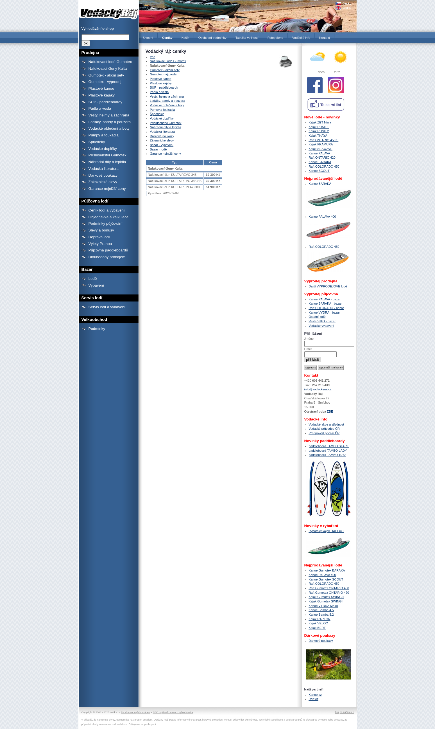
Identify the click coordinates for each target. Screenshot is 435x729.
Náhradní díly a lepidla (107, 162)
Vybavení (96, 285)
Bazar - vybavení (161, 145)
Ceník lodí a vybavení (107, 210)
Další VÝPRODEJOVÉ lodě (328, 286)
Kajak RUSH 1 (319, 127)
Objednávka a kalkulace (109, 217)
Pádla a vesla (100, 108)
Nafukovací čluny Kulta (108, 68)
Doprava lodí (99, 237)
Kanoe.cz (315, 694)
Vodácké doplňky (103, 149)
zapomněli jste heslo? (331, 367)
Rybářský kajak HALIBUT (326, 531)
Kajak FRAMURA (321, 144)
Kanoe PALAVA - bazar (325, 299)
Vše (152, 56)
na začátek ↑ (347, 712)
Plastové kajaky (102, 95)
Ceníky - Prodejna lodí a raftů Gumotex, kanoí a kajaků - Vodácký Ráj (109, 10)
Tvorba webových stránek (135, 712)
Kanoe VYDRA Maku (323, 606)
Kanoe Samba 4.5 (321, 610)
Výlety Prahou (100, 244)
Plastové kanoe (101, 88)
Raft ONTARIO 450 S (323, 140)
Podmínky (97, 329)
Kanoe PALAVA (319, 153)
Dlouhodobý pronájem (107, 257)
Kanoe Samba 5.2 (321, 614)
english (347, 7)
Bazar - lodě (158, 149)
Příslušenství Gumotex (107, 155)
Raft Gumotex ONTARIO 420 (329, 592)
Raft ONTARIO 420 (322, 157)
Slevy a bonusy (101, 230)
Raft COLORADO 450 (324, 166)
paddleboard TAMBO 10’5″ (327, 454)
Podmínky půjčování (106, 223)
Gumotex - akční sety (106, 75)
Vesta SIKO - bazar (322, 321)
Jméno (309, 338)
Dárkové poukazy (103, 175)
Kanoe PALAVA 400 (322, 216)
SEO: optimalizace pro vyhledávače (173, 712)
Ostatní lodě (317, 316)
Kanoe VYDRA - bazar (324, 312)
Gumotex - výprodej (105, 82)
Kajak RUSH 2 (319, 131)
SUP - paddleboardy (106, 102)
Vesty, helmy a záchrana (109, 115)
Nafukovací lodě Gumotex (110, 62)
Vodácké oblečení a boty (109, 128)
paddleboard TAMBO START (329, 446)
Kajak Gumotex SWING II (326, 596)
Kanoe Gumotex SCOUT (326, 579)
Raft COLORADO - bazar (326, 308)
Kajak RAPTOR (319, 619)
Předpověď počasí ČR (324, 433)
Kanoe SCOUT (319, 170)
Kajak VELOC (318, 623)
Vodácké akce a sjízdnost (326, 424)
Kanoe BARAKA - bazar (325, 303)
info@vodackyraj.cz (318, 389)
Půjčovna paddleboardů (108, 250)
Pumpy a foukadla (104, 135)
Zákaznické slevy (103, 182)
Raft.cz (313, 699)
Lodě (93, 278)
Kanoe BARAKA (320, 162)
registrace (310, 367)
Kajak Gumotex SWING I (326, 601)
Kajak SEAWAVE (320, 148)
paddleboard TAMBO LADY (328, 450)
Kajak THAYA (318, 135)
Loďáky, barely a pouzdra (110, 122)
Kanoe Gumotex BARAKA (327, 570)
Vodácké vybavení (321, 325)
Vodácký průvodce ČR (324, 428)
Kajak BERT (317, 627)
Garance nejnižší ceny (107, 188)
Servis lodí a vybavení (107, 307)
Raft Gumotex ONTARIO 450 (329, 588)
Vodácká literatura (104, 168)
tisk (337, 712)
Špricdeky (97, 142)
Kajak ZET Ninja (320, 122)
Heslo (308, 348)
